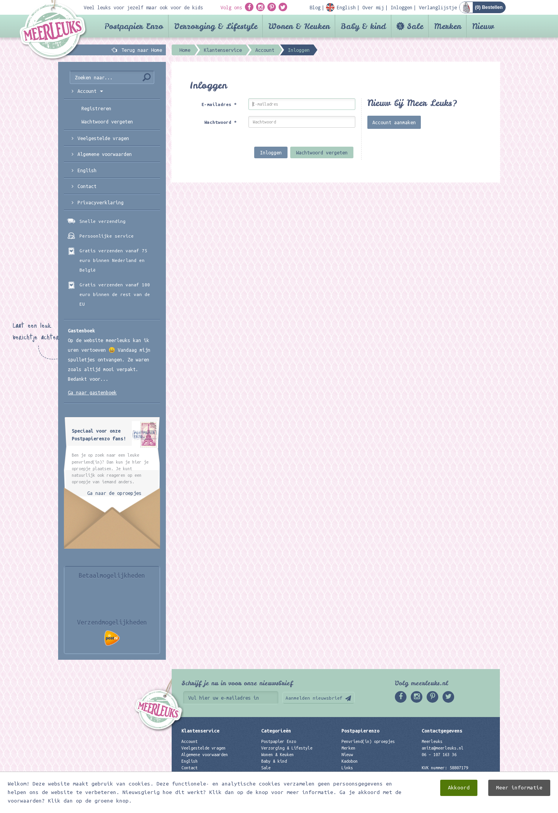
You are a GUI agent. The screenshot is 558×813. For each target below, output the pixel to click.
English (87, 170)
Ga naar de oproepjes (114, 493)
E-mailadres (219, 104)
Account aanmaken (394, 122)
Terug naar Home (140, 50)
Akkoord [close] (459, 788)
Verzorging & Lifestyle (215, 26)
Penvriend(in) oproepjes (368, 741)
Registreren (96, 108)
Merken (447, 26)
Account (189, 741)
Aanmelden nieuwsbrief (314, 697)
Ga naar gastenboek (92, 392)
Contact (87, 186)
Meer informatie (519, 788)
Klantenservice (200, 730)
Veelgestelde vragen (203, 748)
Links (347, 767)
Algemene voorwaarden (105, 154)
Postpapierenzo (360, 730)
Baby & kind (363, 26)
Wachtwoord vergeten (322, 152)
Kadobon (349, 761)
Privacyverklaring (101, 202)
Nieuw (483, 26)
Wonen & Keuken (299, 26)
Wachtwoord (220, 122)
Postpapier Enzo (133, 26)
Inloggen (271, 152)
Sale (415, 26)
